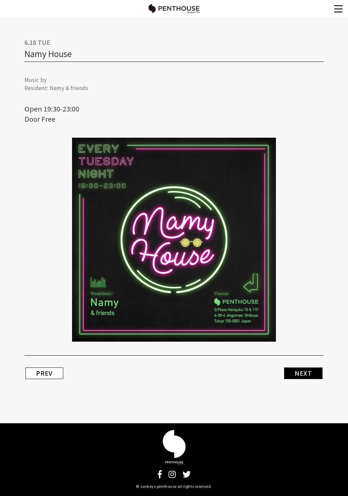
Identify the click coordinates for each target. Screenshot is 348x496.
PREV (44, 373)
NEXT (303, 373)
